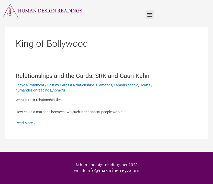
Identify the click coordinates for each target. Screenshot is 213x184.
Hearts (145, 85)
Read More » (25, 122)
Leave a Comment (30, 85)
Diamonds (104, 85)
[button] (149, 14)
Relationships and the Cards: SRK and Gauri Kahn (82, 75)
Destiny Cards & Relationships (71, 85)
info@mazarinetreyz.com (112, 170)
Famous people (126, 85)
